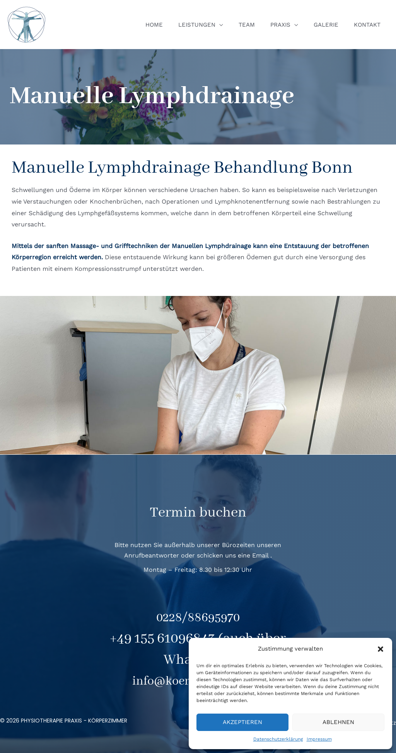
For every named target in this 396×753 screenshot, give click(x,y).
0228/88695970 (198, 617)
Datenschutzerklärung (278, 739)
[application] (237, 24)
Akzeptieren (242, 722)
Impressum (319, 739)
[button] (380, 649)
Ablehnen (338, 722)
